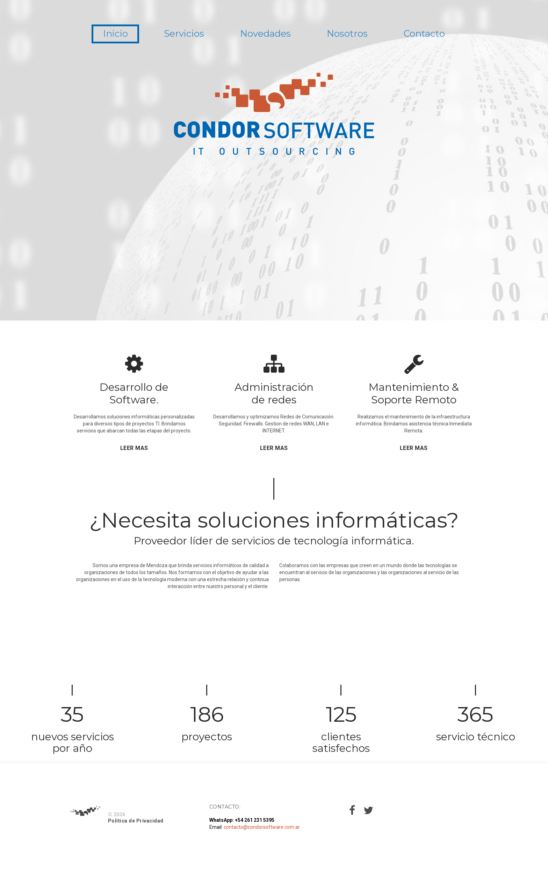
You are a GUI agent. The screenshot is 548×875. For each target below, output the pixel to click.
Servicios (176, 35)
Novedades (265, 35)
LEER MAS (134, 448)
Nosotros (354, 35)
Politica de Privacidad (136, 821)
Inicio (102, 35)
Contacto (438, 35)
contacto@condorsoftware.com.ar (262, 827)
